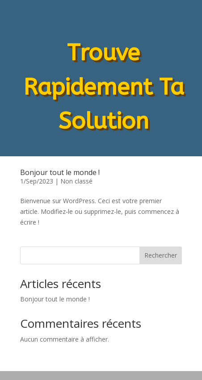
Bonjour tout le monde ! (60, 172)
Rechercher (160, 255)
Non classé (76, 181)
